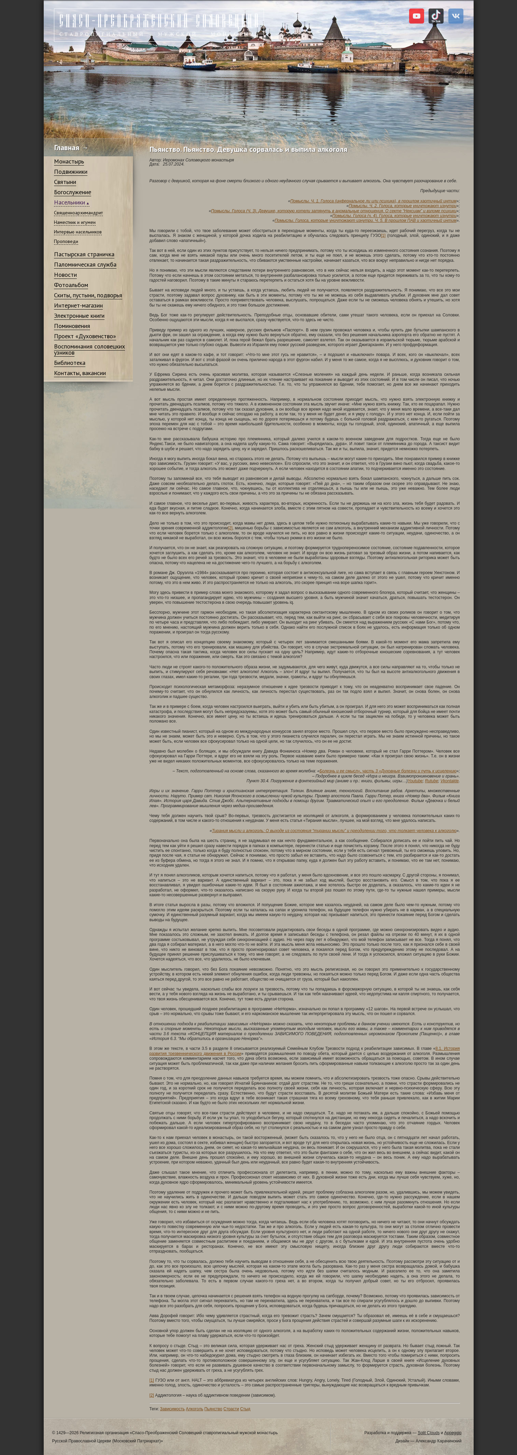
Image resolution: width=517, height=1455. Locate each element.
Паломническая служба (85, 264)
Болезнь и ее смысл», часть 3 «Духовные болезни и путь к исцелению (388, 771)
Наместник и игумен (75, 222)
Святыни (65, 182)
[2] (230, 528)
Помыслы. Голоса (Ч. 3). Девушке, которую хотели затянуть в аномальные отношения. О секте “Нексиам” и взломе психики (333, 211)
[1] (383, 235)
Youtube (415, 781)
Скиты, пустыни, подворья (88, 295)
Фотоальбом (71, 285)
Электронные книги (79, 315)
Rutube (431, 781)
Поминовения (72, 326)
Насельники (69, 202)
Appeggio (453, 1432)
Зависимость (172, 1409)
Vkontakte (450, 781)
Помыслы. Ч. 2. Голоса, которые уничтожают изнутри (402, 205)
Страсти (231, 1409)
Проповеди (66, 241)
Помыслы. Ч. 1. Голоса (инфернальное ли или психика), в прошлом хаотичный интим (373, 201)
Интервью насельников (78, 232)
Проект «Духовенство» (85, 336)
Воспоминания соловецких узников (89, 349)
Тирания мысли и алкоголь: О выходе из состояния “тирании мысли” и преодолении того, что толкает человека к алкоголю (334, 830)
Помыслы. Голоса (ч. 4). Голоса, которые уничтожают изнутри (394, 215)
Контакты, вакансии (80, 373)
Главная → (71, 147)
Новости (65, 275)
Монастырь (69, 161)
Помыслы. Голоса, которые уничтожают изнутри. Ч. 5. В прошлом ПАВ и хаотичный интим (365, 220)
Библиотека (69, 363)
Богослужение (72, 192)
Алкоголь (194, 1409)
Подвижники (70, 171)
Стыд (245, 1409)
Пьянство (213, 1409)
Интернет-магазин (78, 305)
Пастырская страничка (84, 254)
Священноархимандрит (78, 213)
